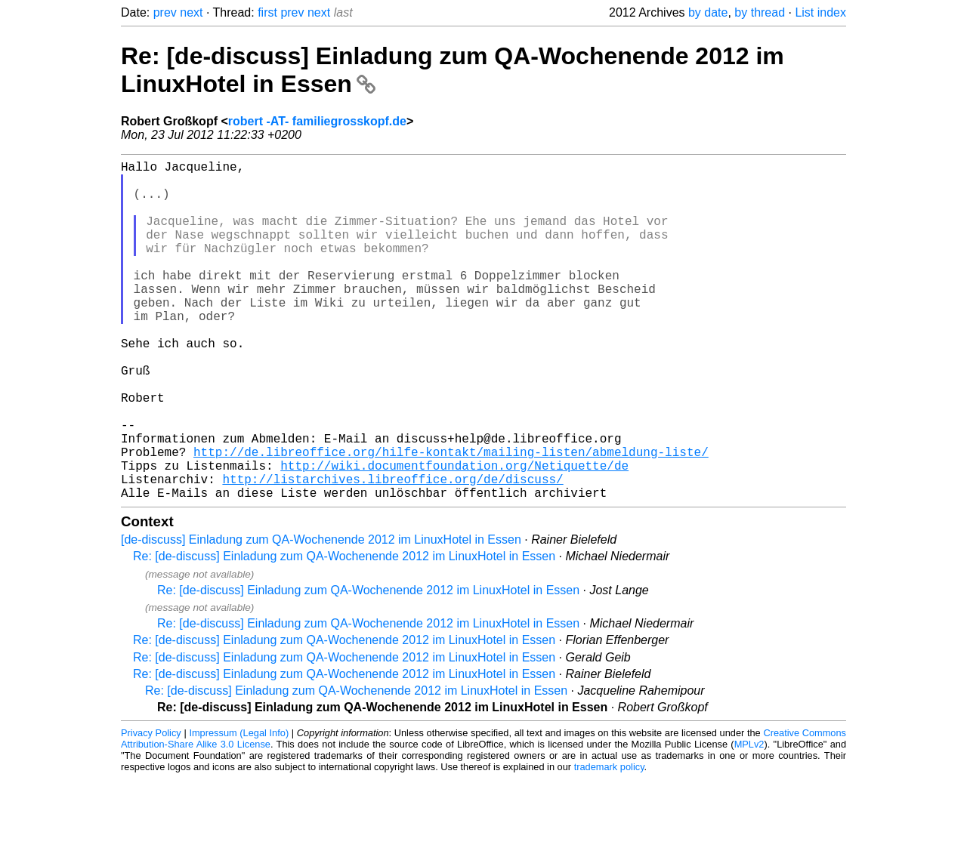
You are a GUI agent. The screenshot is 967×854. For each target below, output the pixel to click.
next (191, 12)
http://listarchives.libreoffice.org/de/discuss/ (392, 551)
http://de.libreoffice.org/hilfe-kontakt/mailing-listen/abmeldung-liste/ (451, 518)
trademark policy (609, 842)
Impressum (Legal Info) (239, 808)
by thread (759, 12)
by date (708, 12)
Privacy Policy (151, 808)
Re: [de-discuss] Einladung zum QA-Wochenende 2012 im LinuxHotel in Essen (344, 631)
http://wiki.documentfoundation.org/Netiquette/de (454, 534)
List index (820, 12)
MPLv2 (749, 819)
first (267, 12)
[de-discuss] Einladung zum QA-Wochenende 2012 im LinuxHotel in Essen (321, 615)
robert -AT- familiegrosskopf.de (317, 121)
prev (165, 12)
